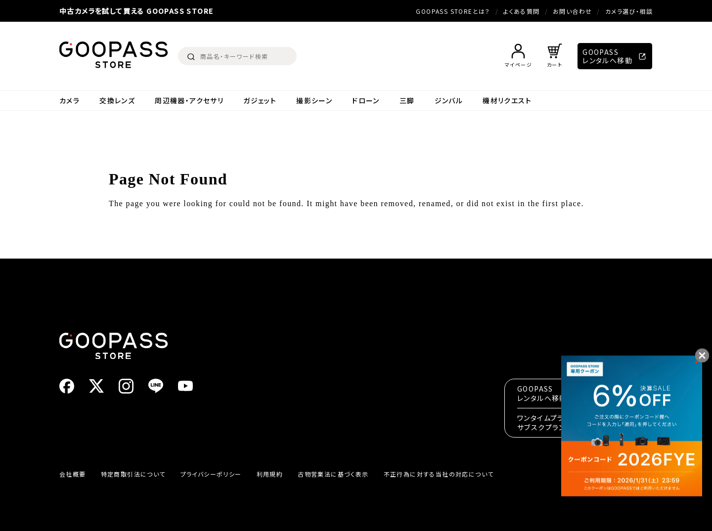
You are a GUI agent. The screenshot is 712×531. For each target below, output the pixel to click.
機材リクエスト (507, 100)
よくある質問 (521, 11)
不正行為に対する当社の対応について (439, 474)
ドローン (366, 100)
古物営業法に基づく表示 (333, 474)
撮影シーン (314, 100)
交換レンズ (117, 100)
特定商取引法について (133, 474)
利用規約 (270, 474)
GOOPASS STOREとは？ (453, 11)
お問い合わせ (572, 11)
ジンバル (449, 100)
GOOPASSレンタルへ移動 (607, 56)
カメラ (69, 100)
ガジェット (259, 100)
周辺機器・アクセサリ (189, 100)
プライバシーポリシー (211, 474)
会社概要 (72, 474)
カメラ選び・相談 (629, 11)
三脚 (407, 100)
